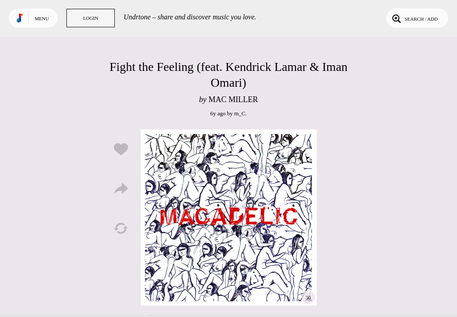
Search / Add (414, 18)
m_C (239, 113)
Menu (42, 18)
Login (90, 18)
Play (228, 217)
